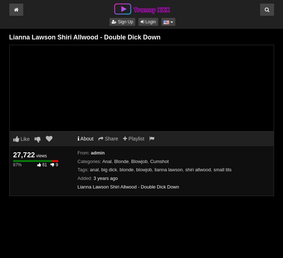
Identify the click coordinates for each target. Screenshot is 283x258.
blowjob (144, 169)
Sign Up (122, 21)
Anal (107, 161)
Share (108, 139)
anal (94, 169)
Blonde (121, 161)
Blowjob (139, 161)
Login (148, 21)
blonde (126, 169)
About (86, 139)
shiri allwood (198, 169)
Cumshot (159, 161)
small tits (223, 169)
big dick (109, 169)
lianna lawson (169, 169)
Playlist (133, 139)
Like (21, 139)
